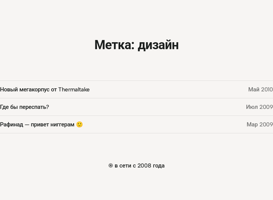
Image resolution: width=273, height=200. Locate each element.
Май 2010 (260, 89)
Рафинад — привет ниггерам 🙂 (41, 124)
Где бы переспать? (24, 106)
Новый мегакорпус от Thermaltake (45, 89)
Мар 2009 (260, 124)
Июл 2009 (259, 106)
